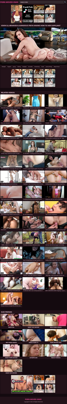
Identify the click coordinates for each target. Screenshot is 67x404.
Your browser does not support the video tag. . (33, 46)
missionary (37, 66)
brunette (30, 66)
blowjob (4, 66)
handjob (24, 66)
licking (19, 66)
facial (42, 66)
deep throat (56, 66)
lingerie (9, 66)
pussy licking (49, 66)
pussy (14, 66)
